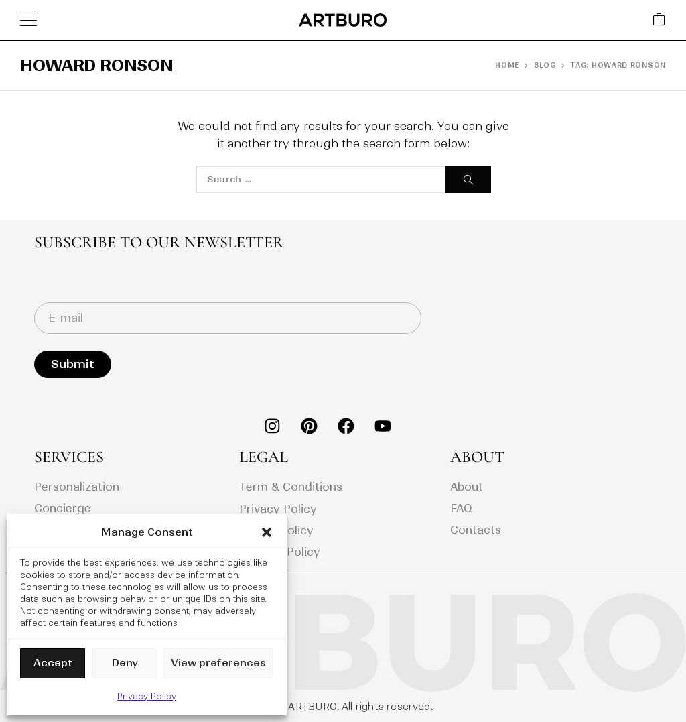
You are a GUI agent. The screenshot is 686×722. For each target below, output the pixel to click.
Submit (72, 364)
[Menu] (28, 20)
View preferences (218, 662)
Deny (124, 662)
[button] (266, 532)
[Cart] (659, 20)
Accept (52, 662)
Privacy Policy (146, 696)
